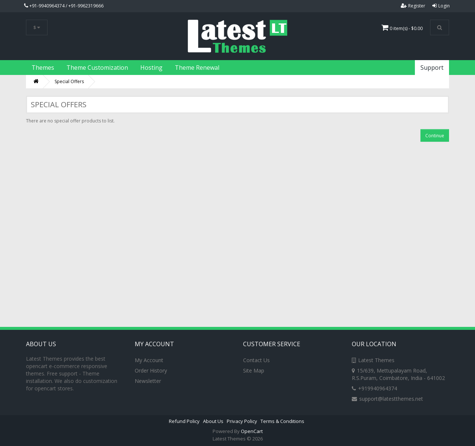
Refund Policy (184, 421)
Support (431, 67)
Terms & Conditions (282, 421)
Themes (43, 67)
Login (441, 6)
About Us (213, 421)
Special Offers (69, 81)
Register (413, 6)
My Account (149, 360)
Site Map (253, 370)
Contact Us (256, 360)
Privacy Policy (242, 421)
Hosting (151, 67)
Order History (151, 370)
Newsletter (148, 380)
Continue (434, 135)
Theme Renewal (197, 67)
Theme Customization (97, 67)
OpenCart (252, 431)
